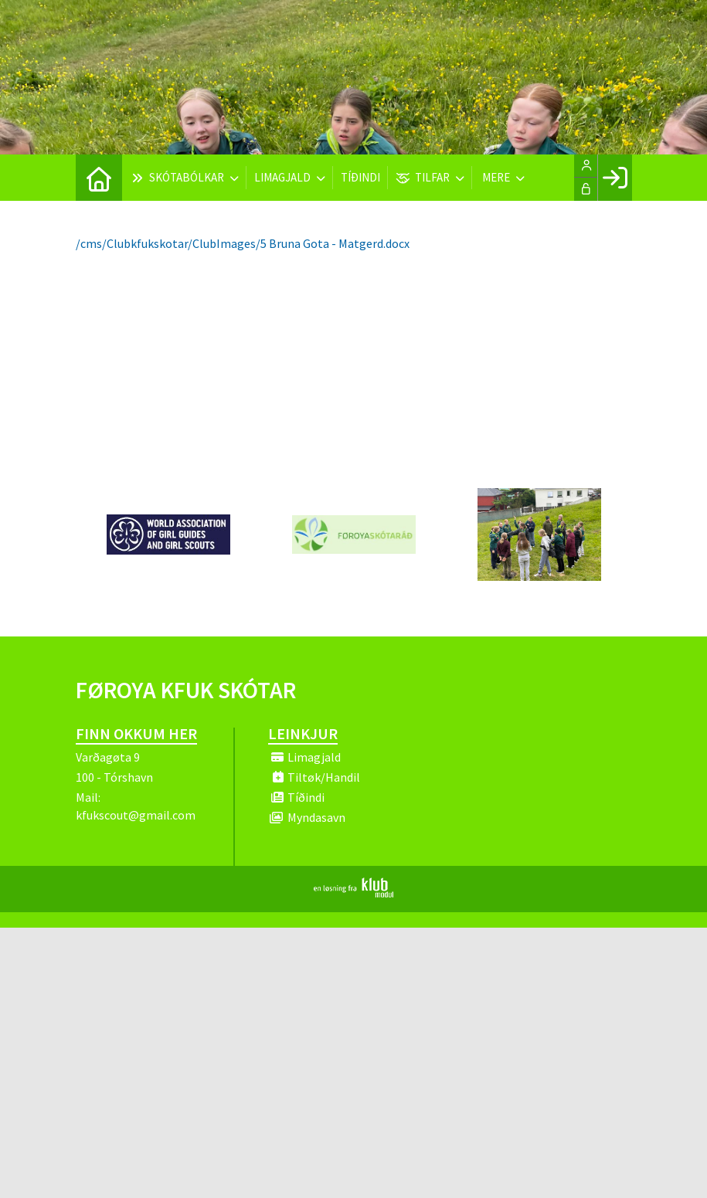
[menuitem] (99, 177)
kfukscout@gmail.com (135, 815)
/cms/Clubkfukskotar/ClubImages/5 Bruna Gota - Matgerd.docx (243, 243)
